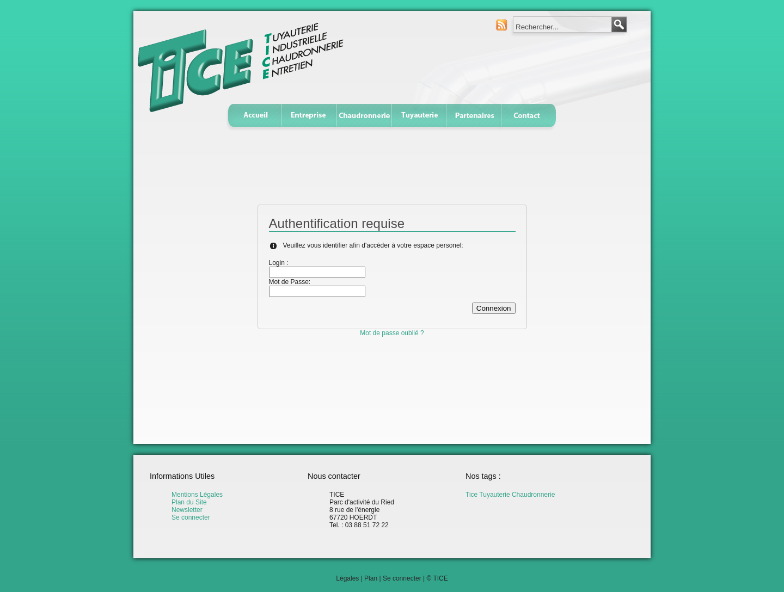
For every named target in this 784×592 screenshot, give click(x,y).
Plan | (373, 578)
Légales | (350, 578)
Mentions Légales (197, 494)
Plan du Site (189, 502)
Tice (471, 494)
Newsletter (187, 510)
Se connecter (190, 517)
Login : (279, 263)
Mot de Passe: (290, 282)
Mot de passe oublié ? (392, 333)
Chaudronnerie (533, 494)
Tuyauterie (494, 494)
